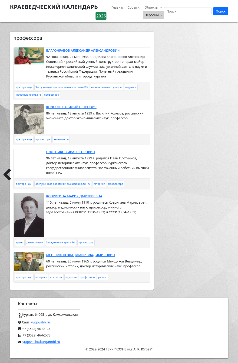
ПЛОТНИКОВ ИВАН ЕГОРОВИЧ (70, 152)
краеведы (56, 277)
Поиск (220, 11)
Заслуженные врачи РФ (61, 242)
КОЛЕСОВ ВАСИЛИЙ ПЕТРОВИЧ (71, 107)
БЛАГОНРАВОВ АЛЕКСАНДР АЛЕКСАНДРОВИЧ (83, 50)
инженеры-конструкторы (106, 87)
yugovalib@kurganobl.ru (41, 341)
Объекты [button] (152, 7)
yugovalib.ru (40, 322)
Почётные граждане (28, 94)
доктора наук (24, 87)
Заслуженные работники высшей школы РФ (63, 183)
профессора (51, 94)
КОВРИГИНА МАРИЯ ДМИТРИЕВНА (74, 196)
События (134, 7)
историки (99, 183)
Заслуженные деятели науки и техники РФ (62, 87)
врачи (19, 242)
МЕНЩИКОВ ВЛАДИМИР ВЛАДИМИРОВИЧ (80, 255)
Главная (117, 7)
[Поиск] (188, 11)
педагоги (130, 87)
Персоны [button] (152, 15)
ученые (102, 277)
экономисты (61, 139)
